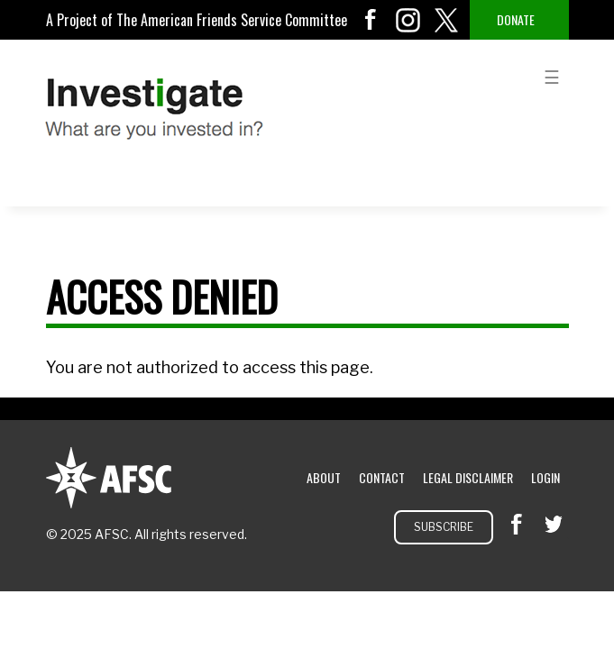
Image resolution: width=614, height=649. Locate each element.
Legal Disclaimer (468, 477)
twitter (446, 19)
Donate (516, 19)
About (324, 477)
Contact (382, 477)
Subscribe (443, 527)
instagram (408, 19)
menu (552, 76)
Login (545, 477)
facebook (370, 19)
